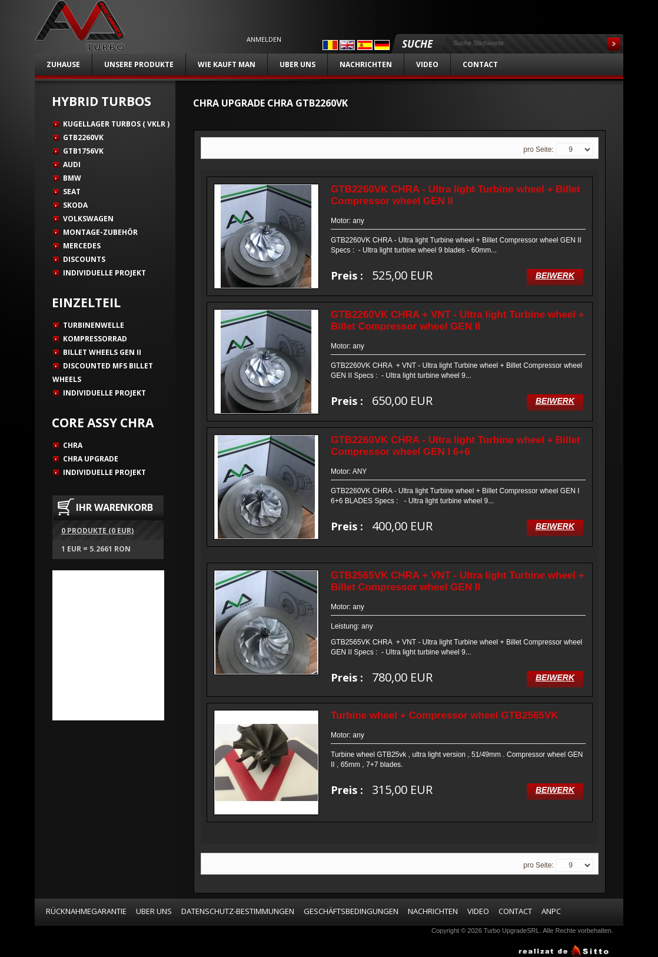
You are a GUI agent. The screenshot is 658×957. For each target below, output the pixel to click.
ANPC (551, 911)
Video (427, 64)
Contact (480, 64)
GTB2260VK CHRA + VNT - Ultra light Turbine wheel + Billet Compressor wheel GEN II (457, 320)
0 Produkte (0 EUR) (97, 531)
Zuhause (63, 64)
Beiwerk (555, 275)
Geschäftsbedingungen (351, 911)
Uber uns (297, 64)
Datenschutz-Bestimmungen (237, 911)
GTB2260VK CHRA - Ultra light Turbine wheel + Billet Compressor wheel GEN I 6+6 (455, 445)
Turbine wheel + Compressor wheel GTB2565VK (445, 715)
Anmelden (264, 39)
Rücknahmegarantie (86, 911)
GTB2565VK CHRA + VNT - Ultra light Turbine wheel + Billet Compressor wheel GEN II (457, 581)
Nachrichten (366, 64)
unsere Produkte (139, 64)
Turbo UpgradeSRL (512, 930)
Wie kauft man (226, 64)
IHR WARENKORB (114, 507)
